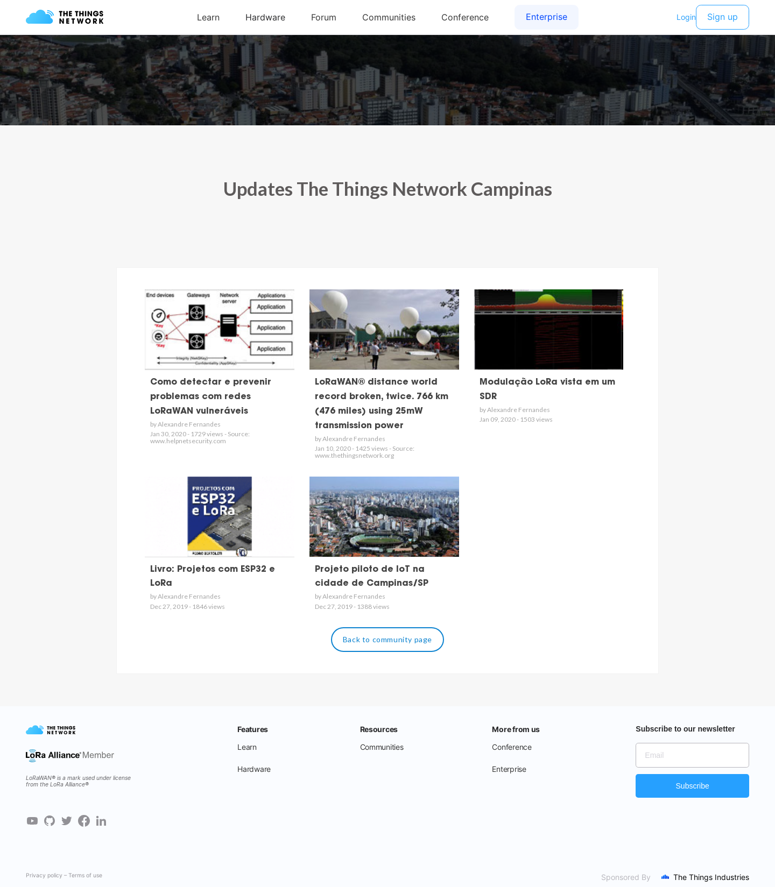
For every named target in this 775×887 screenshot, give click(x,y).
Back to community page (387, 639)
